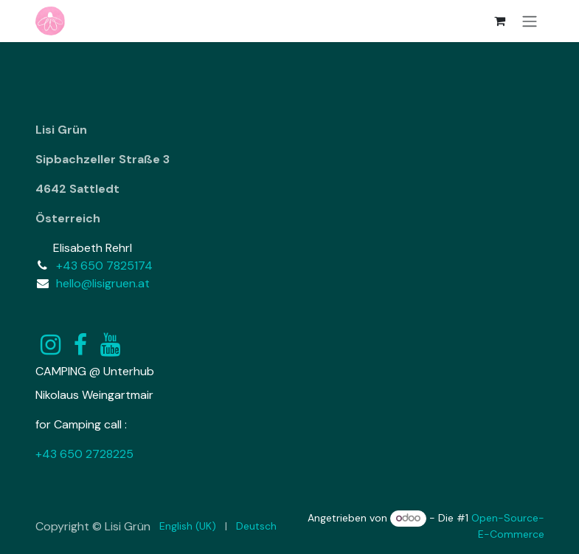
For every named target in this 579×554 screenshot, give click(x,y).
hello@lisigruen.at (103, 283)
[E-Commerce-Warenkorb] (500, 20)
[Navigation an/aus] (529, 21)
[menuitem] (187, 526)
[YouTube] (110, 345)
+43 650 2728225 (84, 454)
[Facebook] (80, 345)
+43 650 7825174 (104, 265)
